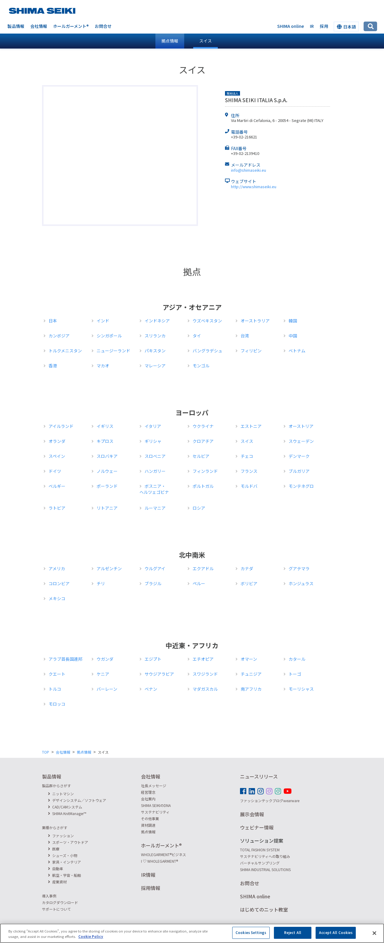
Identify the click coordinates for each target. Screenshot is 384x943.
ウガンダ (105, 659)
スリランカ (155, 336)
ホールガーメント (71, 26)
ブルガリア (299, 471)
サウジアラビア (159, 674)
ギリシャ (153, 441)
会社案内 (148, 798)
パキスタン (155, 351)
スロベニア (155, 456)
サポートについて (56, 909)
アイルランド (61, 426)
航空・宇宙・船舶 (64, 875)
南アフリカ (251, 689)
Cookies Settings (251, 932)
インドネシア (157, 321)
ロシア (199, 508)
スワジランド (205, 674)
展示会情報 (252, 814)
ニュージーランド (113, 351)
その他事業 (150, 818)
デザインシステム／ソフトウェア (77, 800)
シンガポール (109, 336)
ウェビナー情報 (257, 827)
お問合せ (103, 26)
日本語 (346, 27)
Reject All (292, 932)
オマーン (249, 659)
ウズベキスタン (207, 321)
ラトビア (57, 508)
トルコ (55, 689)
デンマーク (299, 456)
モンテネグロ (301, 486)
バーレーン (107, 689)
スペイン (57, 456)
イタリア (153, 426)
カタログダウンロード (60, 902)
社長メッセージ (153, 785)
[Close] (374, 933)
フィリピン (251, 351)
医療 (53, 848)
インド (103, 321)
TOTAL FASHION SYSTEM (260, 849)
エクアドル (203, 568)
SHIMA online (290, 26)
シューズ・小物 (62, 855)
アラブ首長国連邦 (65, 659)
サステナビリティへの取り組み (265, 856)
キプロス (105, 441)
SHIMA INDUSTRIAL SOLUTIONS (265, 869)
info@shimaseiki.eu (248, 170)
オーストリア (301, 426)
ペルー (199, 583)
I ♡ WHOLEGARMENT (159, 861)
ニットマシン (61, 793)
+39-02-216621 (244, 137)
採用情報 (150, 887)
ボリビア (249, 583)
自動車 (55, 868)
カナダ (247, 568)
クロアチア (203, 441)
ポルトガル (203, 486)
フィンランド (205, 471)
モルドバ (249, 486)
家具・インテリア (64, 861)
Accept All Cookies (335, 932)
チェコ (247, 456)
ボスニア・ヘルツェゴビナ (154, 489)
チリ (101, 583)
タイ (197, 336)
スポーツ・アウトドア (68, 842)
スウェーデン (301, 441)
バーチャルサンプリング (260, 862)
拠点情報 (84, 752)
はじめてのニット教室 (264, 909)
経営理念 (148, 792)
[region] (192, 933)
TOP (45, 752)
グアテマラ (299, 568)
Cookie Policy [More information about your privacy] (90, 936)
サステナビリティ (155, 811)
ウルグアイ (155, 568)
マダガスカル (205, 689)
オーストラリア (255, 321)
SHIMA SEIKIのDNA (156, 805)
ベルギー (57, 486)
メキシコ (57, 598)
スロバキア (107, 456)
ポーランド (107, 486)
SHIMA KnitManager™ (67, 813)
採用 (324, 26)
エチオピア (203, 659)
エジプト (153, 659)
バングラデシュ (207, 351)
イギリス (105, 426)
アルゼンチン (109, 568)
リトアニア (107, 508)
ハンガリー (155, 471)
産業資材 (57, 881)
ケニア (103, 674)
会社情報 (38, 26)
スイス (205, 41)
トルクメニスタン (65, 351)
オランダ (57, 441)
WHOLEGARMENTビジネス (163, 854)
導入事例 (49, 895)
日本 (53, 321)
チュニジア (251, 674)
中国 (293, 336)
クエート (57, 674)
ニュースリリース (259, 776)
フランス (249, 471)
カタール (297, 659)
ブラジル (153, 583)
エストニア (251, 426)
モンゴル (201, 366)
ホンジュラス (301, 583)
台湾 (245, 336)
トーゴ (295, 674)
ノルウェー (107, 471)
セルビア (201, 456)
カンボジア (59, 336)
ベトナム (297, 351)
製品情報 (16, 26)
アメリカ (57, 568)
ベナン (151, 689)
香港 (53, 366)
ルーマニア (155, 508)
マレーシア (155, 366)
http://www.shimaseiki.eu (253, 186)
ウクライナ (203, 426)
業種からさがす (54, 827)
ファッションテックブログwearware (269, 800)
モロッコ (57, 704)
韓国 (293, 321)
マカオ (103, 366)
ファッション (61, 835)
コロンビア (59, 583)
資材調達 (148, 825)
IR (312, 26)
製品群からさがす (56, 785)
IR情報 (148, 874)
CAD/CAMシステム (65, 806)
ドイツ (55, 471)
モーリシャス (301, 689)
